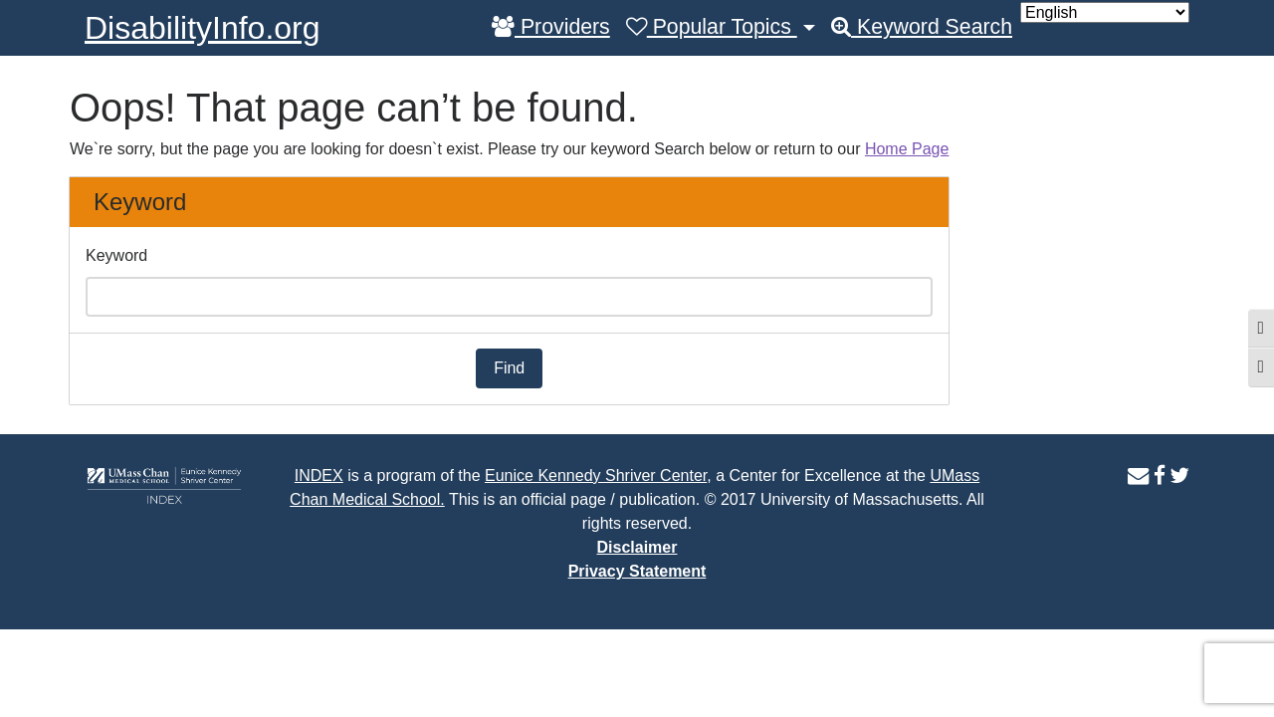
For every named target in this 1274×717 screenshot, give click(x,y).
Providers (551, 27)
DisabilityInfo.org (202, 28)
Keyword (116, 255)
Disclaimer (637, 547)
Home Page (907, 148)
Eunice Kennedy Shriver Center (596, 475)
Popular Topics (711, 27)
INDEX (319, 475)
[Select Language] (1104, 12)
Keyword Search (921, 27)
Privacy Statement (637, 571)
